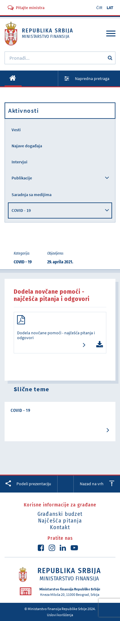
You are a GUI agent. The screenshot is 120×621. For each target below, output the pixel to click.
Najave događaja (27, 146)
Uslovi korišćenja (60, 615)
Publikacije (22, 178)
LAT (110, 7)
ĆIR (99, 7)
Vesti (16, 129)
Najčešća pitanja (60, 520)
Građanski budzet (60, 514)
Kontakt (60, 527)
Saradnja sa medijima (31, 194)
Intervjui (19, 162)
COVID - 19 (21, 210)
